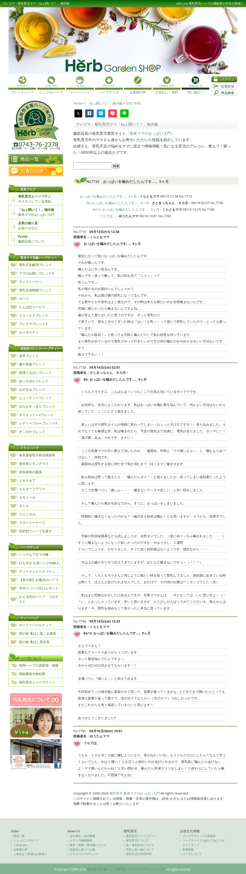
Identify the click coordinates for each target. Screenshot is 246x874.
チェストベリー (30, 282)
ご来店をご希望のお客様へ (30, 854)
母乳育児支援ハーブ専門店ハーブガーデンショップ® (126, 869)
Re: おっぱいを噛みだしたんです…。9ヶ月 (117, 203)
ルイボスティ (29, 332)
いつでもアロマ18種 (34, 554)
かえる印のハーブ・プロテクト (38, 599)
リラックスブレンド (34, 315)
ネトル (24, 506)
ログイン (227, 79)
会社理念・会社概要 (82, 836)
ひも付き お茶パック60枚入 (39, 563)
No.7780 (79, 731)
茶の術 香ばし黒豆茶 (34, 642)
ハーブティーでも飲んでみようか (203, 840)
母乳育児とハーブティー (37, 682)
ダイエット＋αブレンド (36, 415)
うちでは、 (108, 216)
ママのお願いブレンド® (36, 273)
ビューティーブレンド (35, 398)
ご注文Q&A (20, 845)
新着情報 (188, 849)
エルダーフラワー (32, 489)
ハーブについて (31, 658)
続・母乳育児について (140, 845)
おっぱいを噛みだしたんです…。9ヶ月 (108, 196)
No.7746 (79, 621)
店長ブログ (27, 189)
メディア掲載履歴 (81, 840)
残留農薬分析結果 (32, 674)
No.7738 (79, 367)
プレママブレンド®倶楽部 (198, 836)
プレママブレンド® (33, 324)
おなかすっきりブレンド (37, 406)
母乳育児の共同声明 (138, 854)
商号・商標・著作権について (88, 845)
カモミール (27, 497)
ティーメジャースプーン (37, 571)
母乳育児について (137, 840)
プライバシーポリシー (84, 854)
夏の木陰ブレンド (32, 364)
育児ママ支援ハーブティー (38, 257)
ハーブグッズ (29, 547)
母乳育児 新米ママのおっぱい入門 (134, 793)
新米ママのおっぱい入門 (150, 133)
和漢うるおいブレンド (35, 373)
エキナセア (27, 480)
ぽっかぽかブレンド (34, 381)
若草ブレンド (29, 356)
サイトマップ (190, 845)
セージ (24, 298)
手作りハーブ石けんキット (38, 588)
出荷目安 (227, 86)
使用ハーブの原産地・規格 (38, 665)
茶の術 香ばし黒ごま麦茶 (37, 633)
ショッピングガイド (26, 840)
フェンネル (27, 514)
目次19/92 (133, 103)
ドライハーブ (29, 448)
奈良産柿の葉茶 (30, 472)
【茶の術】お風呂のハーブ (38, 580)
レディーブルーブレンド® (38, 423)
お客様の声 (20, 849)
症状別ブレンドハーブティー (40, 348)
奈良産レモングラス (34, 463)
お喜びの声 (32, 170)
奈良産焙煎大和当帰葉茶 (37, 455)
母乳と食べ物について (140, 849)
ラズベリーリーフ (32, 523)
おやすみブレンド (32, 389)
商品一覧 (29, 159)
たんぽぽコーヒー (32, 307)
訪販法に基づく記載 (82, 849)
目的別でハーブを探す (35, 531)
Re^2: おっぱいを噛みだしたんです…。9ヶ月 (126, 209)
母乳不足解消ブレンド (35, 265)
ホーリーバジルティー (35, 625)
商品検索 (227, 93)
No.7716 (79, 231)
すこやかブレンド (32, 432)
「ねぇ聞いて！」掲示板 (104, 103)
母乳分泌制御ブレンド (35, 290)
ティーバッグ (29, 618)
